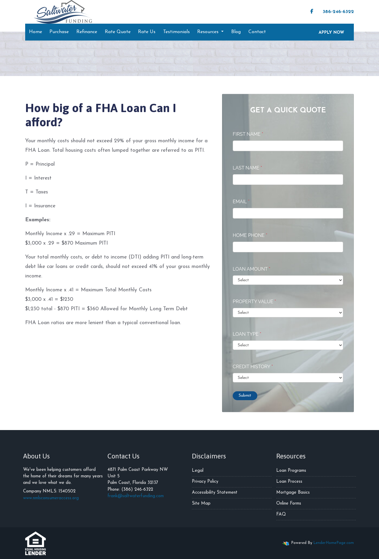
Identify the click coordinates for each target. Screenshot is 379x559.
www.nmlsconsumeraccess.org (51, 498)
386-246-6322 (335, 11)
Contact (257, 32)
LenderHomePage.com (333, 543)
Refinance (86, 32)
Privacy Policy (205, 481)
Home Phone (250, 235)
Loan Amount (251, 269)
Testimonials (176, 32)
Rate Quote (118, 32)
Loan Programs (291, 470)
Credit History (253, 366)
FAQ (281, 514)
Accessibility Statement (214, 492)
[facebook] (311, 12)
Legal (197, 470)
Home (35, 32)
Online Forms (288, 503)
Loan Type (247, 334)
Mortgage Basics (293, 492)
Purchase (59, 32)
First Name (248, 134)
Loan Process (289, 481)
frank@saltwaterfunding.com (135, 496)
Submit (245, 395)
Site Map (201, 503)
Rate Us (146, 32)
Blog (236, 32)
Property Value (254, 301)
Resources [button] (208, 32)
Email (241, 201)
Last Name (247, 168)
